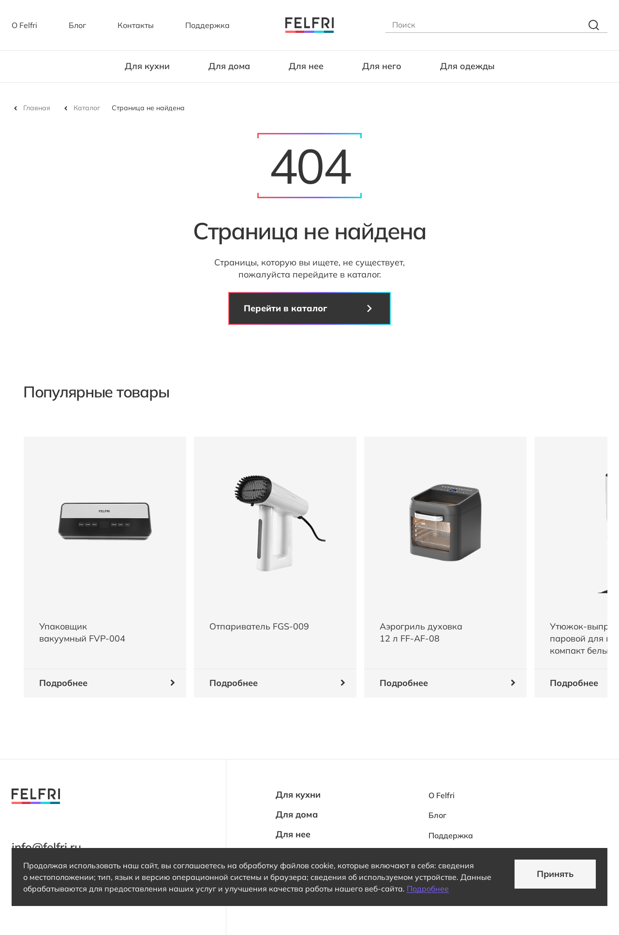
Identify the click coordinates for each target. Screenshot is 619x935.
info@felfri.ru (46, 847)
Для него (381, 66)
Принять (555, 873)
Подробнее (428, 888)
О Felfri (24, 25)
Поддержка (207, 25)
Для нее (306, 66)
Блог (77, 25)
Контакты (136, 25)
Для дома (229, 66)
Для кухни (147, 66)
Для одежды (467, 66)
